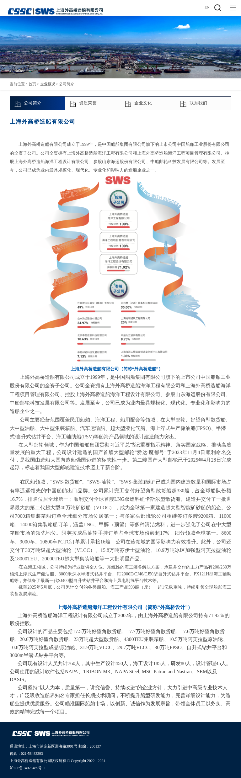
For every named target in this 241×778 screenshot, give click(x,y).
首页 (32, 84)
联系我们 (193, 103)
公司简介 (66, 84)
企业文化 (138, 103)
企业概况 (47, 84)
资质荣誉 (83, 103)
